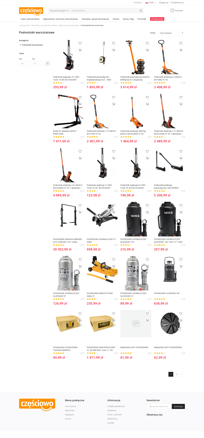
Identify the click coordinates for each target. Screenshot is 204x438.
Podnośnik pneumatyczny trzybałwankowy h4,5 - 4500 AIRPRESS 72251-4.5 (99, 78)
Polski (151, 2)
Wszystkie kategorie (58, 10)
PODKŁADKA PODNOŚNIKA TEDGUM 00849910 (65, 348)
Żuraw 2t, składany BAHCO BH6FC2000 (65, 132)
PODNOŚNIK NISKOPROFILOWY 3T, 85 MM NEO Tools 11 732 (101, 348)
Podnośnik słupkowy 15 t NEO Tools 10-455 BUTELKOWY (66, 78)
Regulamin (111, 410)
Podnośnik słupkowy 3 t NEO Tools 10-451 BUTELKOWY (99, 186)
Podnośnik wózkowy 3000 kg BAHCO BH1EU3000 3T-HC (133, 132)
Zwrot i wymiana (114, 414)
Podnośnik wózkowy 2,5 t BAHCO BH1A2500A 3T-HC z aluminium (68, 186)
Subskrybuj (178, 406)
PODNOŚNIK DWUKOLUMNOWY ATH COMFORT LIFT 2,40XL (68, 240)
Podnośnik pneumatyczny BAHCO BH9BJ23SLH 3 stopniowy (135, 78)
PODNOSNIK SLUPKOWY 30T (167, 293)
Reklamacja (112, 418)
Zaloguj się (163, 2)
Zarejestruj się (177, 2)
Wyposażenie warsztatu (69, 25)
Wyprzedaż (69, 410)
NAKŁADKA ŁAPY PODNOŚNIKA (134, 347)
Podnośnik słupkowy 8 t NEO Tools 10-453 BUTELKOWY (133, 186)
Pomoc (68, 418)
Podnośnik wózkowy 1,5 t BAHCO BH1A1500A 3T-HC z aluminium (169, 132)
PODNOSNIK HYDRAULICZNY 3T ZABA (101, 240)
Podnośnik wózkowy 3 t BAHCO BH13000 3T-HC (168, 78)
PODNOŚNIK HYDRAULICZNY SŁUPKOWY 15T (133, 240)
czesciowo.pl (24, 25)
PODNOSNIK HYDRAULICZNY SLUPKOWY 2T (133, 294)
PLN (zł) (138, 2)
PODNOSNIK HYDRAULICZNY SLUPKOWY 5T (66, 294)
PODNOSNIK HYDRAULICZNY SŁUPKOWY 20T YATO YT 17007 (168, 240)
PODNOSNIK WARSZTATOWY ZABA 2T (100, 294)
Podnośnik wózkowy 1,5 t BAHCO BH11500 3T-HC (102, 132)
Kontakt (110, 423)
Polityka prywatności (116, 406)
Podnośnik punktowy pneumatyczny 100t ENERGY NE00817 (166, 186)
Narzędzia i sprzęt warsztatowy (44, 25)
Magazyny (69, 414)
